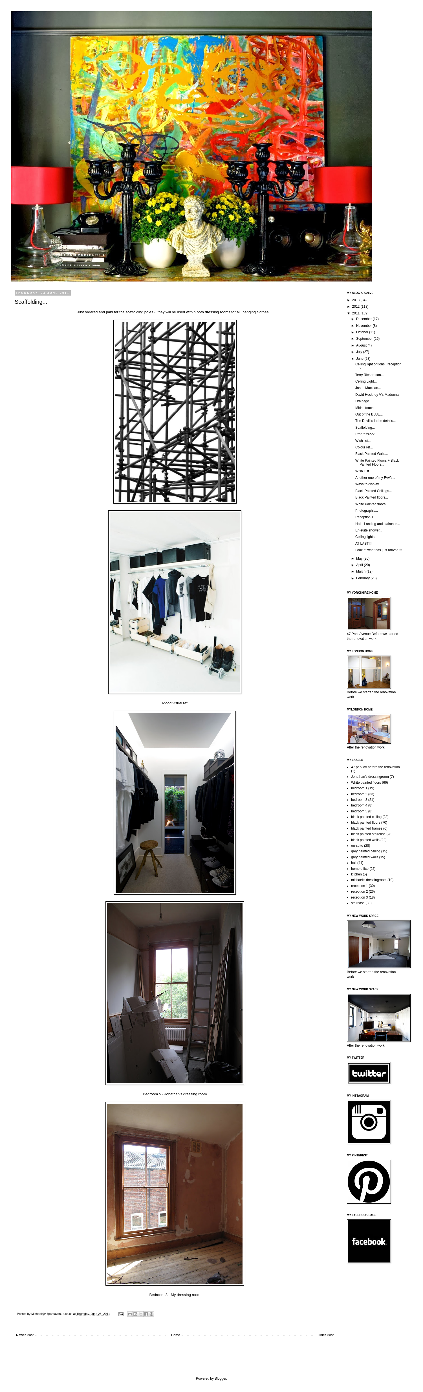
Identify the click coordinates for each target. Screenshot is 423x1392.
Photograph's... (366, 511)
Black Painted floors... (371, 497)
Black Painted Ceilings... (373, 491)
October (362, 332)
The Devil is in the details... (375, 421)
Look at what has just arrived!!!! (378, 550)
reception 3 (359, 897)
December (364, 319)
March (361, 571)
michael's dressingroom (369, 880)
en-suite (357, 846)
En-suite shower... (368, 530)
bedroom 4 (359, 805)
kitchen (356, 874)
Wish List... (363, 471)
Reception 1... (365, 517)
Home (175, 1335)
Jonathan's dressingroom (370, 777)
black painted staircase (368, 834)
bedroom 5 (359, 811)
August (362, 345)
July (359, 352)
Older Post (326, 1335)
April (360, 565)
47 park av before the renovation (375, 767)
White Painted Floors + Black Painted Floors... (377, 462)
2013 (356, 300)
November (364, 326)
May (359, 558)
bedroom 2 (359, 794)
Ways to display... (368, 484)
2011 (356, 313)
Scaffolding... (365, 428)
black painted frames (366, 828)
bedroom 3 (359, 800)
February (363, 578)
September (365, 339)
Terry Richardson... (369, 375)
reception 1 (359, 886)
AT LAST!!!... (364, 544)
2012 (356, 307)
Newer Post (25, 1335)
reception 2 (359, 891)
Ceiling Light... (366, 381)
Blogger (220, 1378)
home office (360, 869)
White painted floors (366, 783)
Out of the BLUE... (369, 414)
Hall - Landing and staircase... (377, 524)
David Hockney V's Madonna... (378, 395)
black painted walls (365, 840)
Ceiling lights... (366, 537)
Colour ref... (364, 447)
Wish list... (363, 441)
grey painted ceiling (365, 851)
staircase (358, 903)
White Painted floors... (371, 504)
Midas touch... (365, 408)
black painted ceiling (366, 817)
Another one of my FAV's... (375, 478)
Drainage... (363, 401)
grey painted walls (364, 857)
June (360, 359)
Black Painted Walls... (371, 454)
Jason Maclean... (368, 388)
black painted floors (365, 823)
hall (353, 863)
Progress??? (364, 434)
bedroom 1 (359, 788)
